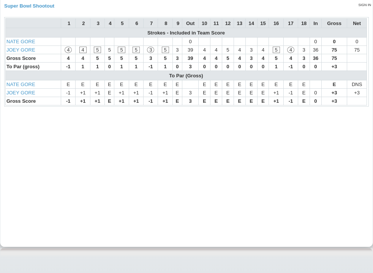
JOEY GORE (20, 50)
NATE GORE (20, 41)
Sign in (364, 5)
